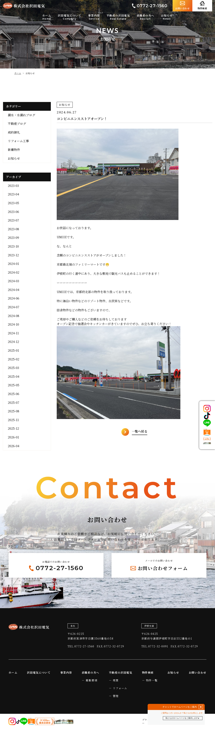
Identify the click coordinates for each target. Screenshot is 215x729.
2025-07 (13, 402)
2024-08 (13, 316)
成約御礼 (14, 132)
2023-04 (13, 194)
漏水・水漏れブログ (21, 115)
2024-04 (13, 290)
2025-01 (13, 350)
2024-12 (13, 341)
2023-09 (13, 237)
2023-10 (13, 246)
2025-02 (13, 359)
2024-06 (13, 298)
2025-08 (13, 411)
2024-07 (13, 307)
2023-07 (13, 220)
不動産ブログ (17, 123)
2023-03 (13, 185)
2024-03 (13, 281)
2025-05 (13, 385)
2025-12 (13, 428)
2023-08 (13, 229)
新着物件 (14, 149)
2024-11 (13, 333)
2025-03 (13, 368)
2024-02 (13, 272)
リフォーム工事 (18, 141)
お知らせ (14, 158)
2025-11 (13, 420)
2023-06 (13, 212)
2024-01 (13, 263)
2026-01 (13, 437)
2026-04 (13, 446)
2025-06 (13, 394)
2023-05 (13, 203)
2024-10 (13, 324)
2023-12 (13, 255)
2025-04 (13, 376)
